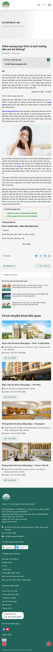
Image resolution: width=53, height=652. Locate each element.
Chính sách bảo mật (9, 591)
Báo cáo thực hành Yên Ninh (13, 576)
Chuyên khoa (7, 562)
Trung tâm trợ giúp (9, 598)
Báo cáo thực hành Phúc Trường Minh (16, 580)
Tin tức (4, 566)
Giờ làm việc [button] (6, 605)
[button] (48, 59)
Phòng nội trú (7, 608)
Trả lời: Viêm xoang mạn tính (16, 64)
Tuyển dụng (6, 569)
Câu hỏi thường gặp (9, 601)
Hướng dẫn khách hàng (11, 573)
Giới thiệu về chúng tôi (10, 559)
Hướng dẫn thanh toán (10, 594)
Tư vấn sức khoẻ (18, 26)
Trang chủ (6, 26)
